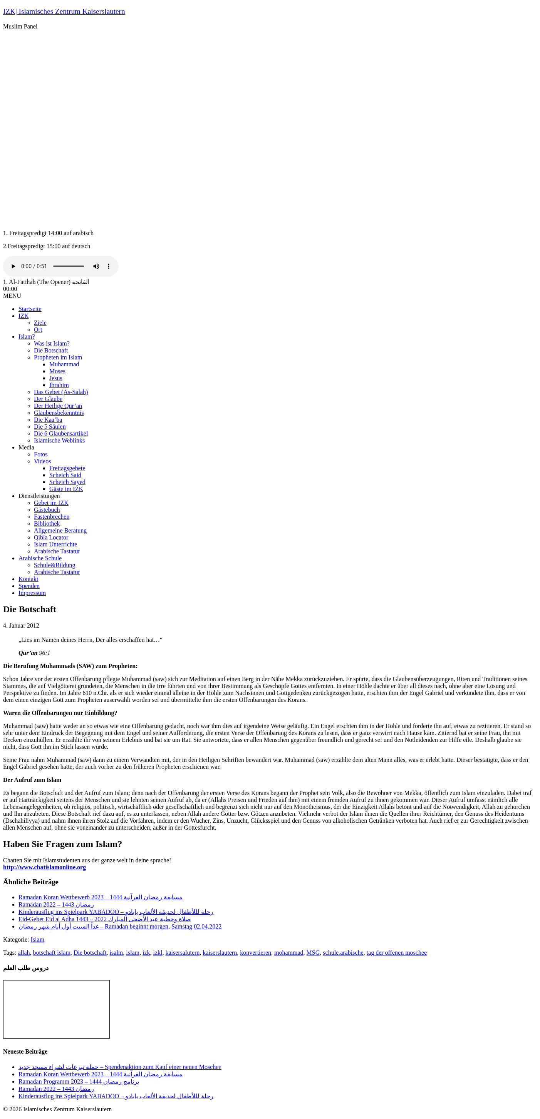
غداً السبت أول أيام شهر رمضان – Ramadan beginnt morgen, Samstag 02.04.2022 (119, 926)
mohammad (289, 952)
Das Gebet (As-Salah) (61, 392)
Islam (38, 939)
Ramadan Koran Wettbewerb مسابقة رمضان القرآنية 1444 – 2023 (100, 897)
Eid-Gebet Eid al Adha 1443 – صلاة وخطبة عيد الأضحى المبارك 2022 (104, 919)
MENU (12, 295)
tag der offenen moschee (397, 952)
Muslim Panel (20, 26)
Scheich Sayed (67, 482)
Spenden (29, 586)
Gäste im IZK (66, 489)
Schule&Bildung (54, 565)
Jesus (55, 378)
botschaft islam (51, 952)
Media (26, 447)
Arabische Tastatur (57, 551)
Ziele (40, 322)
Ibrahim (59, 385)
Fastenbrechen (51, 516)
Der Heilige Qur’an (58, 406)
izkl (157, 952)
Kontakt (28, 579)
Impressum (32, 593)
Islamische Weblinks (59, 440)
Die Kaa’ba (48, 419)
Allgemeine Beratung (60, 530)
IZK (23, 315)
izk (146, 952)
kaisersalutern (182, 952)
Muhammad (64, 364)
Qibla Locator (51, 537)
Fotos (41, 454)
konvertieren (255, 952)
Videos (42, 461)
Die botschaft (90, 952)
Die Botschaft (51, 350)
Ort (38, 329)
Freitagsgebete (67, 468)
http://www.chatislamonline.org (44, 867)
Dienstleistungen (39, 496)
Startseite (30, 309)
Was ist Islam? (52, 343)
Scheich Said (65, 475)
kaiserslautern (220, 952)
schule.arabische (343, 952)
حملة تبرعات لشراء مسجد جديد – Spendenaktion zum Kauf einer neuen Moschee (119, 1067)
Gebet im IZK (51, 502)
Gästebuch (47, 509)
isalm (116, 952)
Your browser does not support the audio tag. (61, 266)
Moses (57, 371)
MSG (313, 952)
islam (132, 952)
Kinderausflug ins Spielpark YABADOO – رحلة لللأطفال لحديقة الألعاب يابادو (115, 912)
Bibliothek (47, 523)
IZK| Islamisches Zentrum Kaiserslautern (64, 11)
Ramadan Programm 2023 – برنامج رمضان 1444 (78, 1081)
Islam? (26, 336)
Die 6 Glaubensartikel (61, 433)
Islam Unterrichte (55, 544)
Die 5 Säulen (50, 426)
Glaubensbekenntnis (59, 412)
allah (24, 952)
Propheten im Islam (58, 357)
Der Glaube (48, 399)
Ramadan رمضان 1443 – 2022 (56, 904)
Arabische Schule (40, 558)
